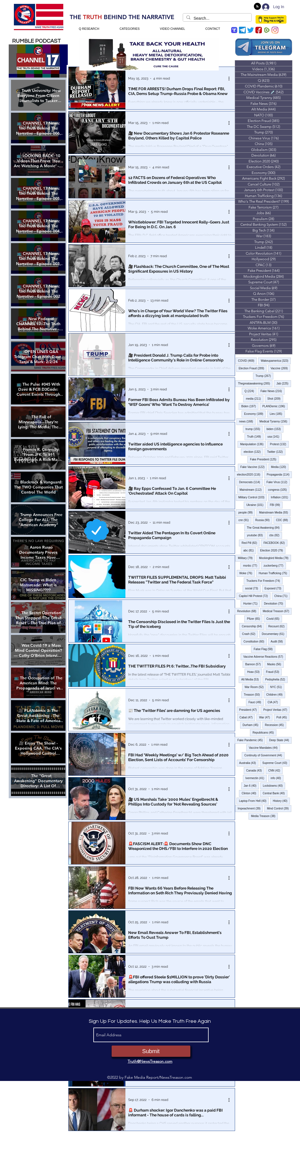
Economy (255, 413)
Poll (282, 717)
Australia (248, 762)
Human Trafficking (274, 573)
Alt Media (251, 679)
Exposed (274, 588)
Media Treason (264, 816)
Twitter (276, 451)
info (277, 778)
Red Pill (251, 542)
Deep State (280, 740)
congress (278, 489)
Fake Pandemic (251, 740)
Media (279, 467)
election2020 (250, 474)
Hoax (254, 671)
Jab (283, 383)
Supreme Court (276, 762)
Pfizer (254, 618)
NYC (277, 687)
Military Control (252, 497)
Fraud (274, 671)
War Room (255, 687)
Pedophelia (276, 679)
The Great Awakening (264, 527)
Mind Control (279, 808)
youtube (256, 535)
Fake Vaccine (253, 467)
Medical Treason (277, 611)
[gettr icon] (258, 30)
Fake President (264, 459)
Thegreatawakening (255, 383)
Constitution (255, 641)
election (253, 451)
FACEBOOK (275, 542)
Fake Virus (278, 482)
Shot (275, 398)
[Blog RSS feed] (257, 6)
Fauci (256, 702)
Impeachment (250, 808)
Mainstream (252, 489)
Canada (255, 770)
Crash (250, 633)
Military (246, 558)
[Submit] (151, 1051)
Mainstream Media (274, 512)
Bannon (254, 664)
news (247, 421)
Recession (275, 725)
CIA (274, 702)
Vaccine (280, 368)
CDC (283, 520)
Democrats (251, 482)
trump (254, 429)
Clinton (250, 793)
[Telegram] (242, 30)
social (253, 588)
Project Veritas (276, 709)
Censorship (253, 626)
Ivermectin (256, 778)
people (246, 512)
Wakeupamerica (276, 360)
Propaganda (279, 474)
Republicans (264, 732)
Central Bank (275, 793)
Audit (278, 641)
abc (249, 550)
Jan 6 (251, 785)
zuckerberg (274, 565)
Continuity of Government (264, 755)
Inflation (280, 497)
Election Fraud (253, 368)
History (281, 800)
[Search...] (217, 18)
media (254, 398)
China (282, 596)
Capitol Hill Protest (254, 596)
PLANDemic (275, 406)
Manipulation (253, 444)
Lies (277, 413)
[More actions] (231, 78)
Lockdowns (274, 785)
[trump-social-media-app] (234, 30)
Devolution (275, 603)
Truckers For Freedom (264, 580)
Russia (263, 520)
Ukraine (256, 504)
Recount (277, 626)
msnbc (251, 565)
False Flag (264, 649)
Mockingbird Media (275, 558)
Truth (255, 436)
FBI (276, 504)
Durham (252, 725)
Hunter (251, 603)
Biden (249, 406)
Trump (265, 375)
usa (274, 436)
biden (275, 429)
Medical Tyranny (275, 421)
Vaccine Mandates (264, 747)
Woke (247, 573)
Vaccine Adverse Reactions (264, 656)
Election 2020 (272, 550)
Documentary (274, 633)
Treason (253, 694)
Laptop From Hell (254, 800)
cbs (275, 535)
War (265, 717)
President (249, 709)
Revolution (248, 611)
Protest (279, 444)
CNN (275, 770)
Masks (275, 664)
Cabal (247, 717)
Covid (274, 618)
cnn (244, 520)
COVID (247, 360)
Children (275, 694)
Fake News (272, 391)
